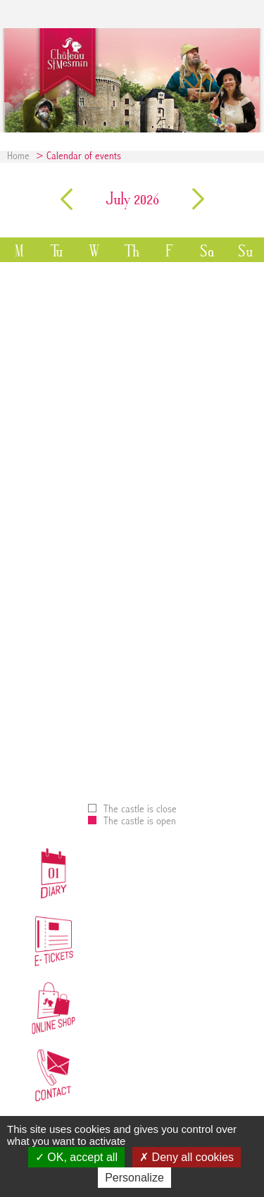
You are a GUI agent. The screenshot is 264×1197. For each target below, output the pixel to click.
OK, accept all (76, 1157)
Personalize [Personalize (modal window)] (134, 1178)
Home (18, 156)
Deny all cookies (186, 1157)
